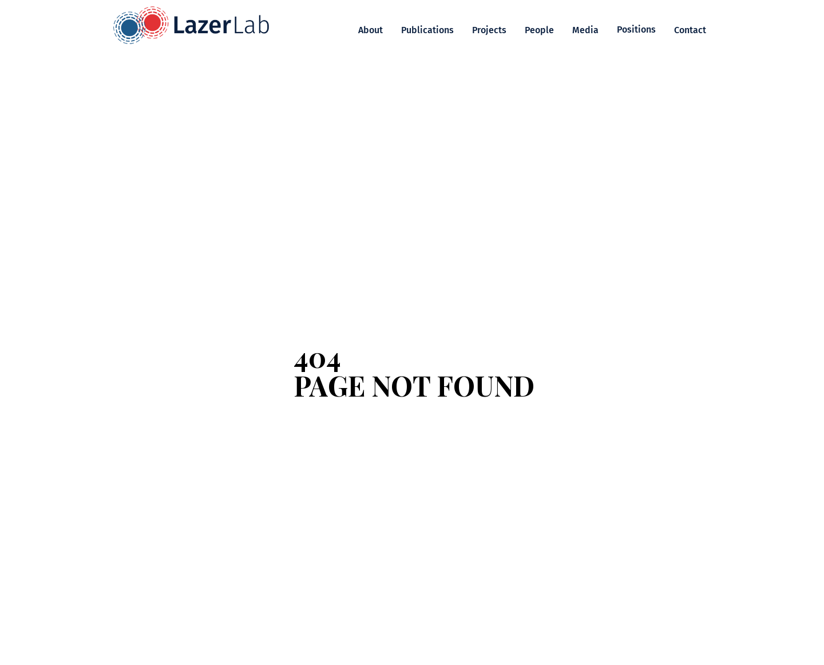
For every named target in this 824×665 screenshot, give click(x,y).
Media (585, 30)
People (539, 30)
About (370, 30)
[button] (636, 29)
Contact (690, 30)
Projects (489, 30)
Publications (427, 30)
